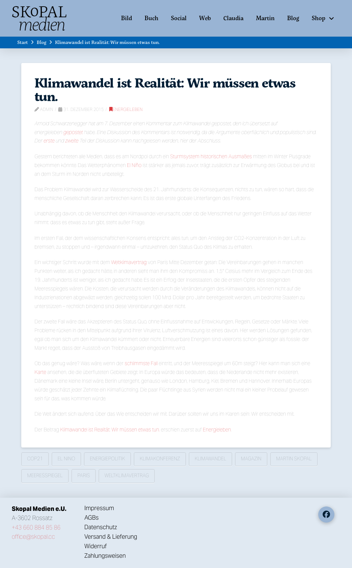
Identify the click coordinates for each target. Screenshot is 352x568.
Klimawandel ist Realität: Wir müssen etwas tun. (110, 429)
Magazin (251, 459)
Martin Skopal (294, 459)
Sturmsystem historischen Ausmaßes (211, 156)
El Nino (66, 459)
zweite (71, 140)
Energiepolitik (107, 459)
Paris (83, 475)
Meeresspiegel (45, 475)
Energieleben (126, 109)
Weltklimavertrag (129, 262)
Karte (40, 372)
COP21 (35, 459)
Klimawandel (210, 459)
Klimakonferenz (160, 459)
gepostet (73, 132)
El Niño (134, 165)
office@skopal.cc (33, 537)
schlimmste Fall (141, 363)
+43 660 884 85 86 (36, 527)
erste (49, 140)
